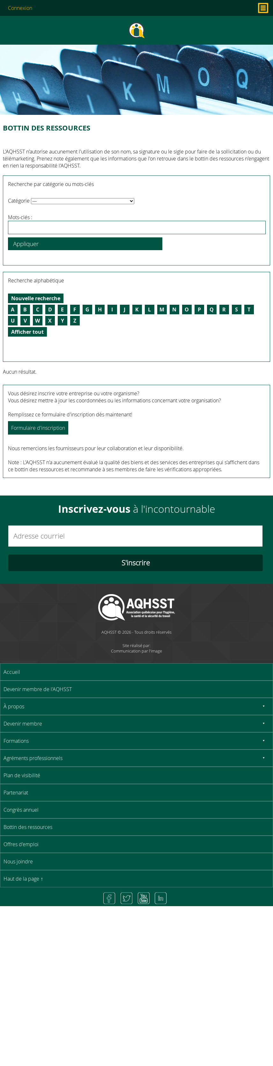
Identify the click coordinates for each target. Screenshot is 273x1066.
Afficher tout (27, 331)
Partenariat (16, 792)
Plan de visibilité (22, 775)
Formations (16, 740)
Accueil (12, 671)
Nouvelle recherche (35, 298)
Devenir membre (23, 723)
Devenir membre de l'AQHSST (38, 689)
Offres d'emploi (21, 844)
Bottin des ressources (28, 827)
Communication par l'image (136, 651)
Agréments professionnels (33, 758)
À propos (14, 706)
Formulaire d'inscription (38, 427)
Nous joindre (18, 861)
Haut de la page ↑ (23, 878)
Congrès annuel (21, 809)
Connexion (20, 7)
